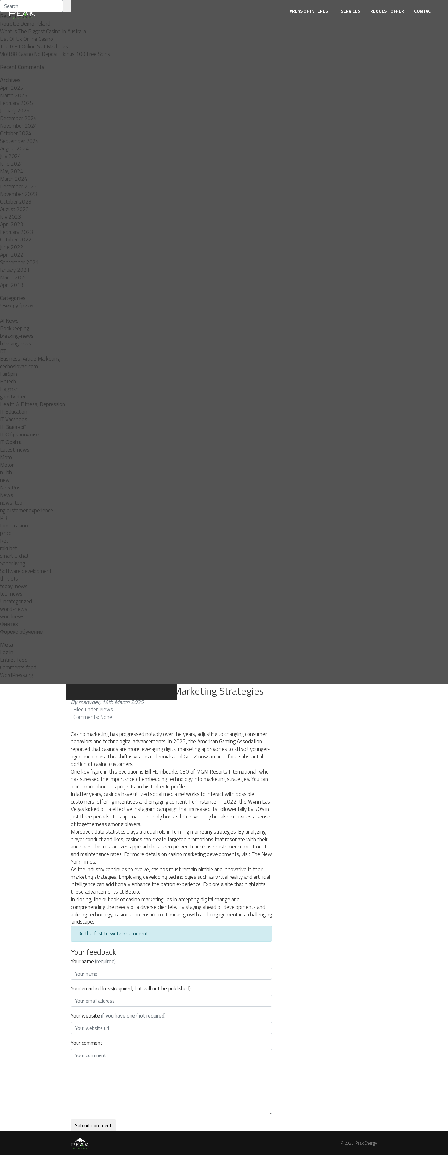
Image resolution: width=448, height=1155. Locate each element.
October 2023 (16, 202)
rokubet (8, 548)
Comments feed (18, 667)
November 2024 (18, 126)
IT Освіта (11, 442)
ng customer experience (26, 510)
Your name (93, 961)
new (5, 480)
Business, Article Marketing (30, 359)
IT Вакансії (13, 427)
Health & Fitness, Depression (32, 404)
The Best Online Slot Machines (34, 46)
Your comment (86, 1043)
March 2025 (14, 95)
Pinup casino (14, 525)
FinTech (8, 381)
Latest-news (14, 450)
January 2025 (15, 110)
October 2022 (16, 239)
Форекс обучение (21, 632)
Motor (7, 465)
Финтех (9, 624)
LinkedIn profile (168, 786)
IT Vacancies (13, 419)
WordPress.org (16, 675)
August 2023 (14, 209)
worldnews (12, 616)
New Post (11, 487)
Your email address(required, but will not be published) (131, 988)
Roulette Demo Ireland (25, 24)
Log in (6, 652)
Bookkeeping (14, 328)
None (106, 717)
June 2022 (11, 247)
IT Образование (19, 434)
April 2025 (11, 88)
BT (3, 351)
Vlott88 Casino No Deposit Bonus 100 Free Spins (55, 54)
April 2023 (11, 224)
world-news (13, 609)
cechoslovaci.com (19, 366)
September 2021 (19, 262)
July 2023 (10, 217)
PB (3, 518)
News (6, 495)
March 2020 (14, 277)
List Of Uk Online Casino (26, 39)
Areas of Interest (310, 11)
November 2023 (18, 194)
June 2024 (11, 164)
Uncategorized (16, 601)
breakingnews (15, 343)
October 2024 (16, 133)
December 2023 (18, 186)
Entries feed (14, 660)
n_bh (6, 472)
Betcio (132, 892)
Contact (423, 11)
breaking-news (17, 336)
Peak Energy (366, 1143)
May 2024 (11, 171)
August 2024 (14, 148)
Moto (6, 457)
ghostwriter (13, 396)
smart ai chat (14, 556)
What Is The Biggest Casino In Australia (43, 31)
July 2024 (10, 156)
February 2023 (16, 232)
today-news (14, 586)
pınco (6, 533)
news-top (11, 503)
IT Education (13, 412)
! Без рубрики (16, 305)
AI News (9, 321)
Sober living (12, 563)
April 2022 (11, 255)
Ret (4, 541)
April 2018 (11, 285)
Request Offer (387, 11)
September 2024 (19, 141)
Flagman (9, 389)
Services (350, 11)
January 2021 (15, 270)
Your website (118, 1015)
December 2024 (18, 118)
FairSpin (8, 374)
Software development (26, 571)
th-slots (9, 578)
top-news (11, 594)
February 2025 (16, 103)
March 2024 (14, 179)
